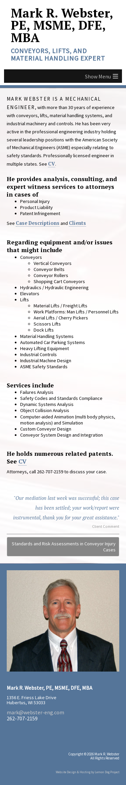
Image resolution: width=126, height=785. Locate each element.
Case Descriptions (37, 223)
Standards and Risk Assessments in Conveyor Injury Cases (64, 547)
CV (51, 164)
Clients (77, 223)
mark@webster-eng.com (35, 712)
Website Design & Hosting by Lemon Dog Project (87, 772)
